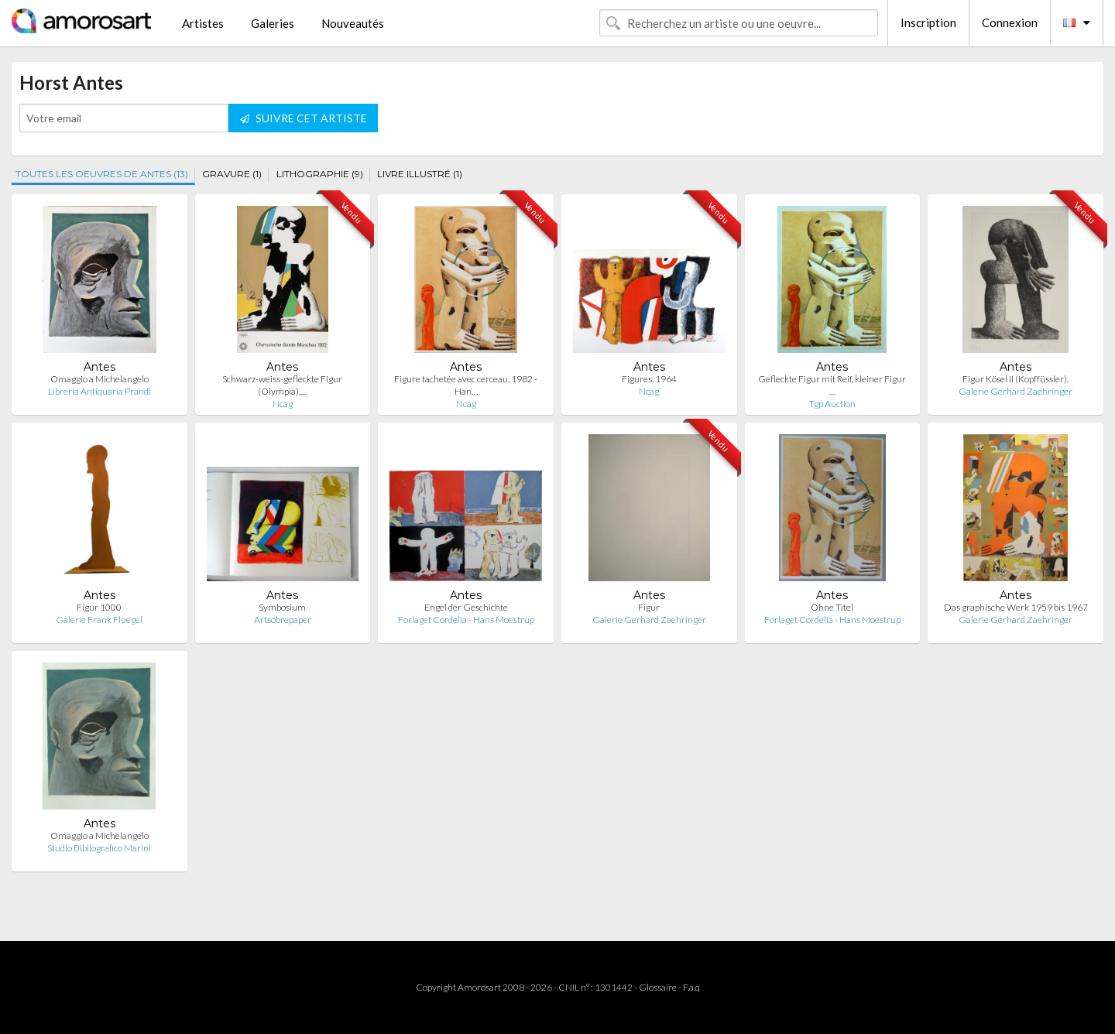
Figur (649, 607)
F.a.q (691, 987)
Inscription (928, 22)
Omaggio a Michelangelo (99, 379)
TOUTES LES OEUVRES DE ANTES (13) (101, 174)
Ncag (283, 403)
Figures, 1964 (649, 379)
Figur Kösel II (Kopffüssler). (1015, 379)
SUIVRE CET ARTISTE (303, 118)
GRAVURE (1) (232, 174)
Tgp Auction (832, 403)
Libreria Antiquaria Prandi (99, 391)
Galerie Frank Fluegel (99, 619)
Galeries (272, 23)
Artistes (203, 23)
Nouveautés (352, 23)
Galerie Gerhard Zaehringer (1015, 391)
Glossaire (658, 987)
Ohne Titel (832, 607)
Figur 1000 (99, 607)
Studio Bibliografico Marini (99, 848)
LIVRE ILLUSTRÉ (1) (419, 174)
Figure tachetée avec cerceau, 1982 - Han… (465, 385)
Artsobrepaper (282, 619)
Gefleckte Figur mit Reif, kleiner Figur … (832, 385)
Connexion (1010, 22)
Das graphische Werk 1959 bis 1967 (1016, 607)
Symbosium (282, 607)
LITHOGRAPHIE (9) (319, 174)
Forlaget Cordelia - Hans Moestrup (466, 619)
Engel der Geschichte (466, 607)
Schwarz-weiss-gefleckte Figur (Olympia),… (282, 385)
